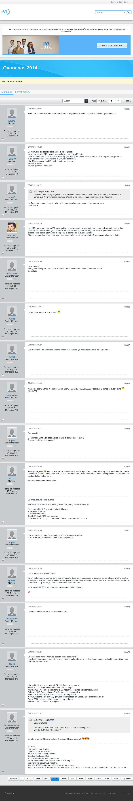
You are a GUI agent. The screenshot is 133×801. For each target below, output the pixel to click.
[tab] (22, 92)
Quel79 (11, 580)
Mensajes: (10, 136)
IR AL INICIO (112, 793)
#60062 (127, 147)
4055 (99, 779)
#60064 (127, 223)
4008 (81, 779)
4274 (116, 779)
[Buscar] (110, 12)
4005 (55, 779)
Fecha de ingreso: (12, 131)
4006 (64, 779)
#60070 (127, 467)
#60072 (127, 569)
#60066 (127, 307)
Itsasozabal (11, 273)
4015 (90, 779)
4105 (107, 779)
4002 (29, 779)
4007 (72, 779)
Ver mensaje (52, 191)
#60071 (127, 531)
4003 (38, 779)
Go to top (125, 793)
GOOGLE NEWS (97, 793)
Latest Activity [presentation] (22, 92)
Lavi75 (11, 121)
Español (9, 793)
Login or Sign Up (119, 2)
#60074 (127, 652)
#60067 (127, 345)
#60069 (127, 429)
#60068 (127, 383)
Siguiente (127, 779)
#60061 (127, 109)
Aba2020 (11, 235)
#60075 (127, 714)
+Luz (11, 478)
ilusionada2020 (11, 725)
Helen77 (12, 159)
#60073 (127, 607)
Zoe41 (12, 664)
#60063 (127, 185)
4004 (46, 779)
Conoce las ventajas (112, 45)
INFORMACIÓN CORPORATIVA (75, 793)
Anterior (13, 779)
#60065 (127, 262)
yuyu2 (12, 197)
